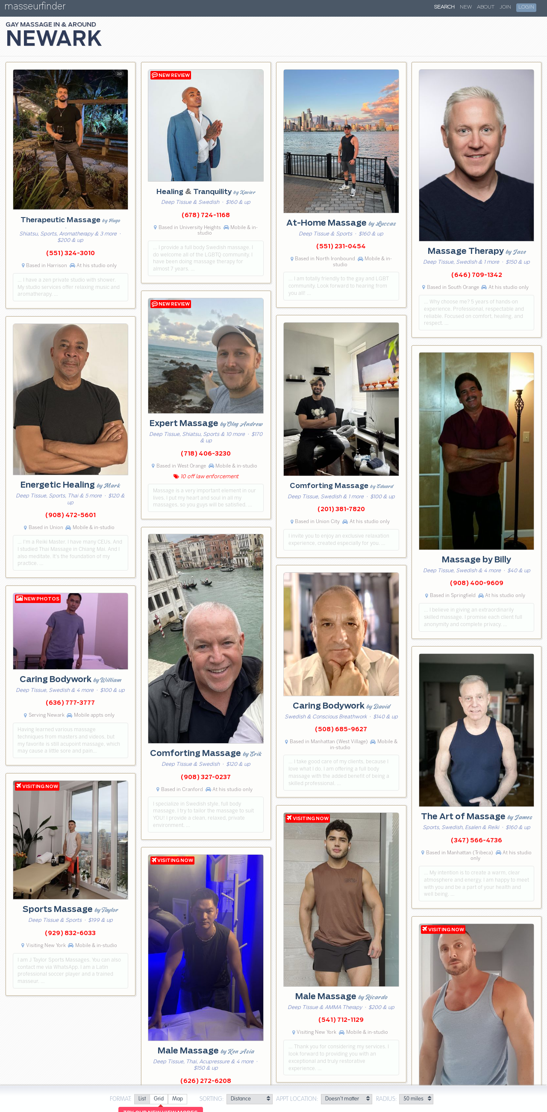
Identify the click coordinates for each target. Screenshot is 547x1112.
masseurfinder (34, 8)
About (485, 7)
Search (444, 7)
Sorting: (212, 1099)
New (466, 7)
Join (505, 7)
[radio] (142, 1099)
